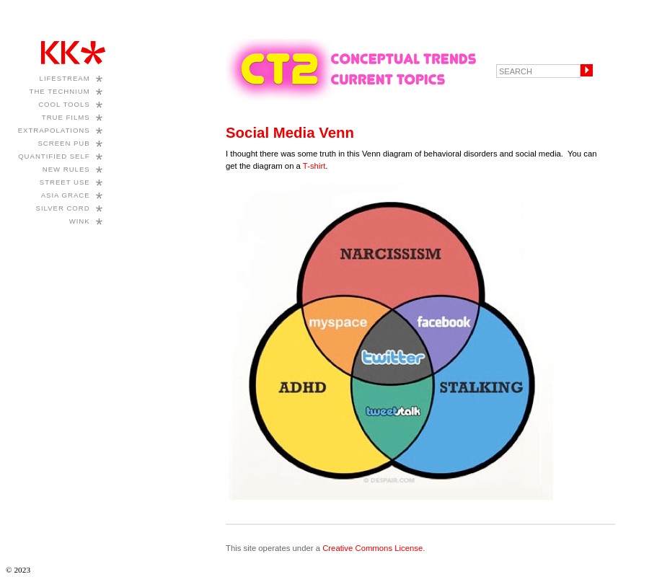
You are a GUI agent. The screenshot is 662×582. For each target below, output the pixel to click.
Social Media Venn (290, 133)
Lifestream (65, 78)
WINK (79, 221)
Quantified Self (53, 156)
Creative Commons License (372, 548)
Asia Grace (65, 195)
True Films (66, 117)
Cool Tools (64, 104)
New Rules (66, 169)
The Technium (60, 91)
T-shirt (314, 166)
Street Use (65, 182)
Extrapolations (54, 130)
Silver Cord (63, 208)
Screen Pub (63, 143)
